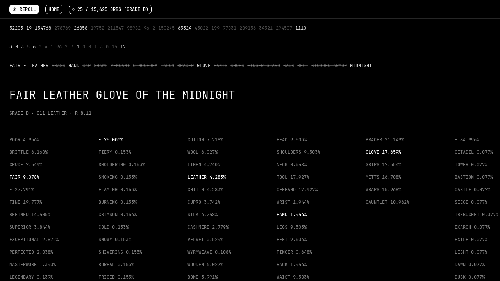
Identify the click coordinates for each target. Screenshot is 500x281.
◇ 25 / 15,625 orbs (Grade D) (110, 9)
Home (53, 9)
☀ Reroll (24, 9)
